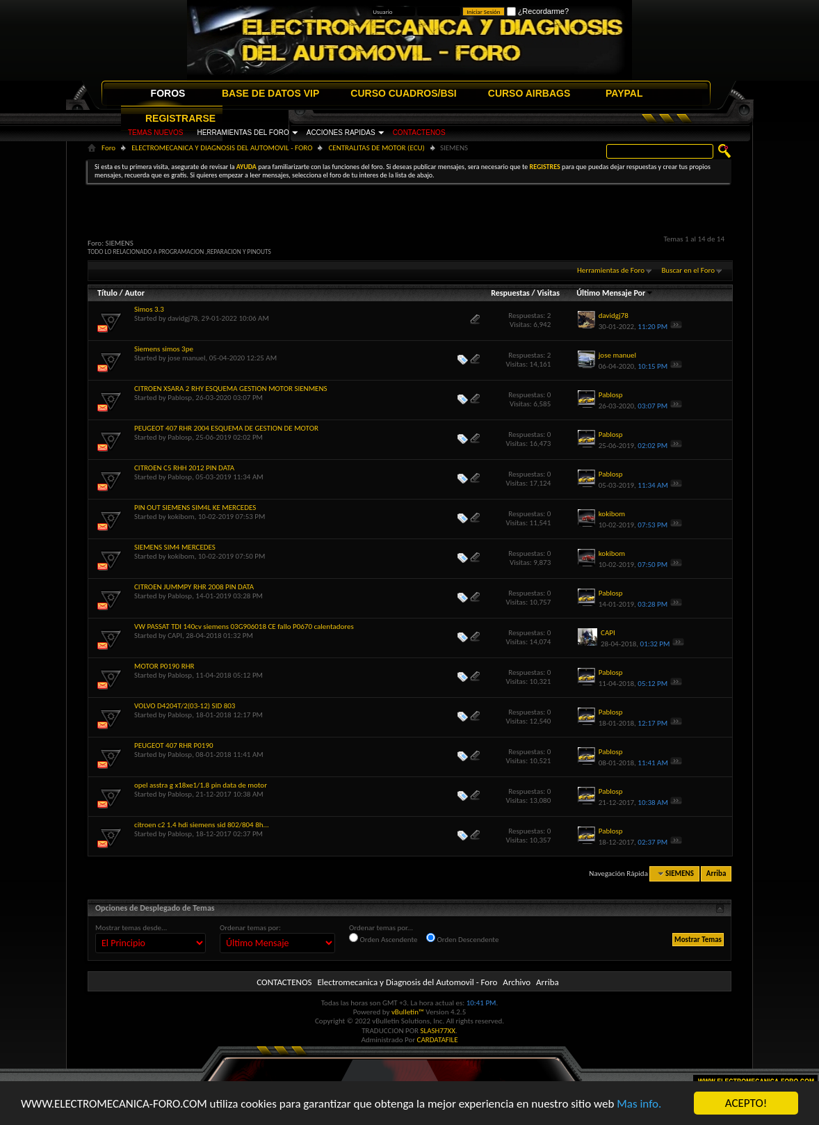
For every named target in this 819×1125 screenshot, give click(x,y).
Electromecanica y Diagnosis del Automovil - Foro (407, 982)
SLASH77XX (438, 1030)
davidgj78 (182, 318)
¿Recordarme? (538, 11)
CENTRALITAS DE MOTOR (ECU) (376, 147)
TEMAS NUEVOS (155, 132)
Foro (108, 147)
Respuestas (510, 293)
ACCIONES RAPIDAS (341, 132)
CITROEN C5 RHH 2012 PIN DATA (184, 467)
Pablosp (180, 397)
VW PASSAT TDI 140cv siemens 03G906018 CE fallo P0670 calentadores (244, 626)
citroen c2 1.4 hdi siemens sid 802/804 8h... (201, 824)
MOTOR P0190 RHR (164, 666)
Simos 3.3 (149, 309)
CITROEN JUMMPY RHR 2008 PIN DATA (194, 586)
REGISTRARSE (180, 118)
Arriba (716, 873)
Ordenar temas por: (250, 927)
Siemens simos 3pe (163, 348)
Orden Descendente (462, 938)
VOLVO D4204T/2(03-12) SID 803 (184, 705)
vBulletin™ (407, 1011)
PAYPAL (624, 93)
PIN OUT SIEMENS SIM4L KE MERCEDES (195, 507)
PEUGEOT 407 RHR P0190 (173, 745)
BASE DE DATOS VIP (270, 93)
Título (107, 293)
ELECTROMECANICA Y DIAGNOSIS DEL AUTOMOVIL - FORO (221, 147)
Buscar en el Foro (688, 270)
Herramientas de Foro (610, 270)
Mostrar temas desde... (131, 927)
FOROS (168, 93)
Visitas (548, 293)
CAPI (175, 635)
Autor (134, 293)
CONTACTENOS (419, 132)
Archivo (516, 982)
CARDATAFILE (437, 1039)
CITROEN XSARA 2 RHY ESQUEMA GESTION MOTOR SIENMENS (230, 388)
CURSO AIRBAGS (529, 93)
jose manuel (186, 357)
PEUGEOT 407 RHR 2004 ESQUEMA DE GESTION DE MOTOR (226, 428)
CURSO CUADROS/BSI (403, 93)
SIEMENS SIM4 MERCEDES (175, 547)
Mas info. (639, 1103)
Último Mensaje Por (615, 293)
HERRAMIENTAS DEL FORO (243, 132)
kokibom (181, 516)
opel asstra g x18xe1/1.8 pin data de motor (200, 785)
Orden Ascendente (383, 938)
